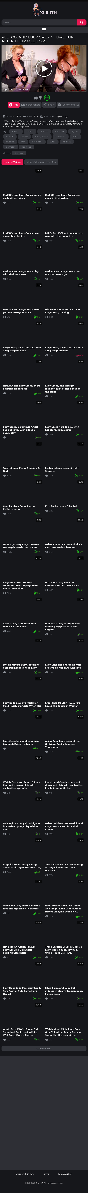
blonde (24, 136)
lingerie (10, 141)
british (30, 131)
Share (51, 104)
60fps (52, 141)
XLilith (39, 1183)
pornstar (10, 147)
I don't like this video (40, 98)
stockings (61, 136)
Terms (46, 1174)
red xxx (15, 131)
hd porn (67, 141)
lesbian (10, 136)
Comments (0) (71, 104)
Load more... (44, 1048)
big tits (74, 131)
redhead (59, 131)
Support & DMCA (25, 1174)
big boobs (37, 141)
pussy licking (41, 136)
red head (26, 147)
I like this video (36, 98)
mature (44, 131)
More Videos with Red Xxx (41, 162)
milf (23, 141)
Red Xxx (19, 153)
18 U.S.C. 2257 (65, 1174)
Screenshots (33, 104)
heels (75, 136)
